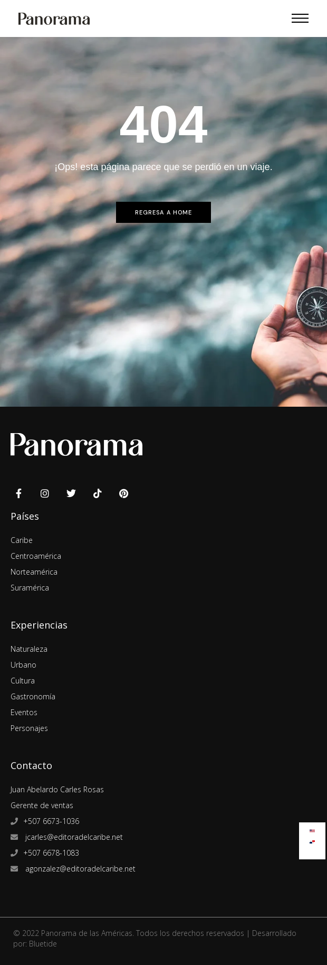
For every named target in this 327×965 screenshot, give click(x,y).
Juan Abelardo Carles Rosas (57, 789)
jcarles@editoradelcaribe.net (73, 837)
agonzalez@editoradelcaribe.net (79, 869)
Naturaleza (29, 649)
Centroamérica (36, 556)
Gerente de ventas (42, 805)
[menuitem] (312, 828)
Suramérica (30, 588)
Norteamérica (34, 572)
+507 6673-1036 (51, 821)
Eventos (24, 712)
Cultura (23, 681)
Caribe (22, 540)
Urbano (23, 665)
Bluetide (43, 944)
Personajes (29, 728)
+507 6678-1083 (51, 853)
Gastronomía (33, 696)
